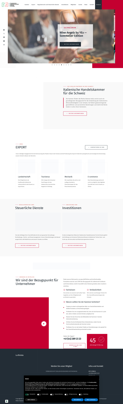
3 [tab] (57, 64)
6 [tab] (64, 64)
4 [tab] (59, 64)
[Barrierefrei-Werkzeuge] (6, 401)
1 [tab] (52, 64)
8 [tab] (68, 64)
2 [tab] (54, 64)
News (85, 4)
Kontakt (92, 4)
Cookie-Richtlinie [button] (75, 384)
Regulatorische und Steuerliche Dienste (48, 4)
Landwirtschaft (24, 177)
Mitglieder (73, 4)
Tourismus (45, 177)
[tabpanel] (61, 36)
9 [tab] (71, 64)
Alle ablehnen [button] (77, 399)
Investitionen (64, 4)
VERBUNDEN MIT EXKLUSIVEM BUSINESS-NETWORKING (61, 371)
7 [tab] (66, 64)
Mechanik (68, 177)
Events (80, 4)
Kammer (27, 4)
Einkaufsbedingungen (101, 398)
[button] (71, 44)
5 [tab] (61, 64)
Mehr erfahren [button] (31, 399)
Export (33, 4)
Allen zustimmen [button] (91, 399)
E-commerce (93, 177)
